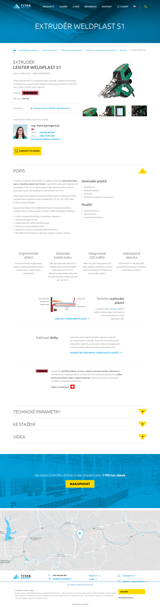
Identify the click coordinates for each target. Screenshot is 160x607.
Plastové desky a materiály (28, 50)
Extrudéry (123, 50)
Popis (19, 170)
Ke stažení (24, 424)
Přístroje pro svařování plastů (71, 50)
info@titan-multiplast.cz (62, 579)
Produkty (48, 6)
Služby (64, 6)
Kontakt (107, 6)
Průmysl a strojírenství (50, 50)
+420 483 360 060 (60, 575)
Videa (19, 436)
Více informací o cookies (80, 604)
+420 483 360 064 (47, 132)
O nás (76, 6)
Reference (90, 6)
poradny (113, 308)
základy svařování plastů (71, 318)
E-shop (124, 6)
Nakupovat (80, 484)
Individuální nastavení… (126, 597)
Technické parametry (37, 411)
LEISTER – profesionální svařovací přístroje (101, 50)
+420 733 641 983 (47, 135)
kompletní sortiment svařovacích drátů (94, 352)
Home (14, 50)
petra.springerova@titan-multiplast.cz (45, 139)
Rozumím (124, 592)
